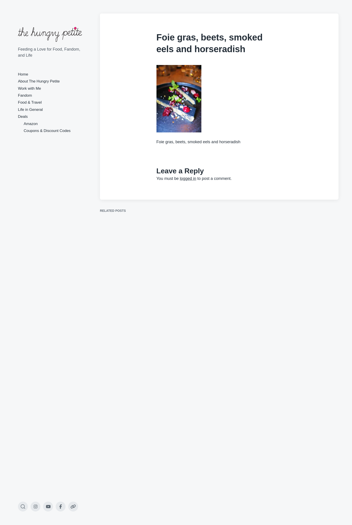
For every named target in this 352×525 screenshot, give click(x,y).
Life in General (30, 109)
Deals (23, 116)
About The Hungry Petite (39, 81)
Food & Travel (30, 102)
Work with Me (29, 88)
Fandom (25, 95)
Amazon (31, 124)
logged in (188, 178)
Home (23, 74)
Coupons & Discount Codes (47, 131)
